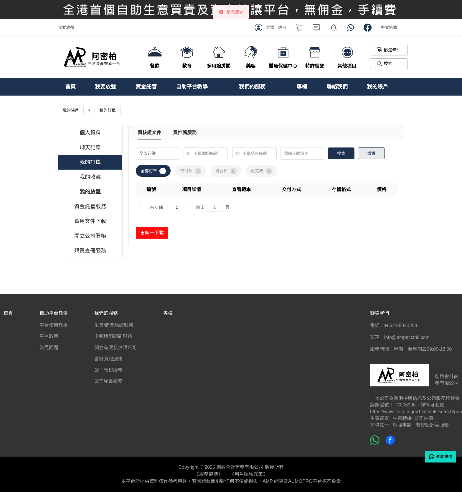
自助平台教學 (192, 87)
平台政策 (48, 336)
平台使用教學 (53, 325)
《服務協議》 (208, 474)
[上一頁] (140, 207)
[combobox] (206, 153)
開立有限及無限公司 (115, 347)
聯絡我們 (337, 87)
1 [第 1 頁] (177, 207)
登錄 (270, 27)
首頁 (70, 87)
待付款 (190, 171)
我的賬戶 (377, 87)
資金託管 (146, 87)
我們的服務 (252, 87)
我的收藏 (90, 177)
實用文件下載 (90, 221)
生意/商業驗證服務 (113, 325)
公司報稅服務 (108, 370)
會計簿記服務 (108, 358)
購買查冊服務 (90, 251)
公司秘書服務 (108, 381)
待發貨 (226, 171)
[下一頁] (186, 207)
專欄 (301, 87)
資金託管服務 (90, 206)
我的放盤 (90, 192)
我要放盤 (66, 27)
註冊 (282, 27)
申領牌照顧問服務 (113, 336)
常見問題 (48, 347)
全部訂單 (153, 171)
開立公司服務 (90, 236)
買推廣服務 (185, 132)
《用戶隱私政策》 (249, 474)
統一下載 (152, 233)
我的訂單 (90, 162)
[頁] (215, 207)
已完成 (261, 171)
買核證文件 (149, 132)
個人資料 (90, 133)
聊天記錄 (90, 147)
